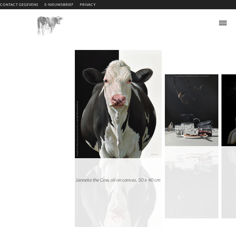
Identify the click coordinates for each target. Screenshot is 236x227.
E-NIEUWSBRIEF (59, 4)
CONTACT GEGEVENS (19, 4)
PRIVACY (88, 4)
